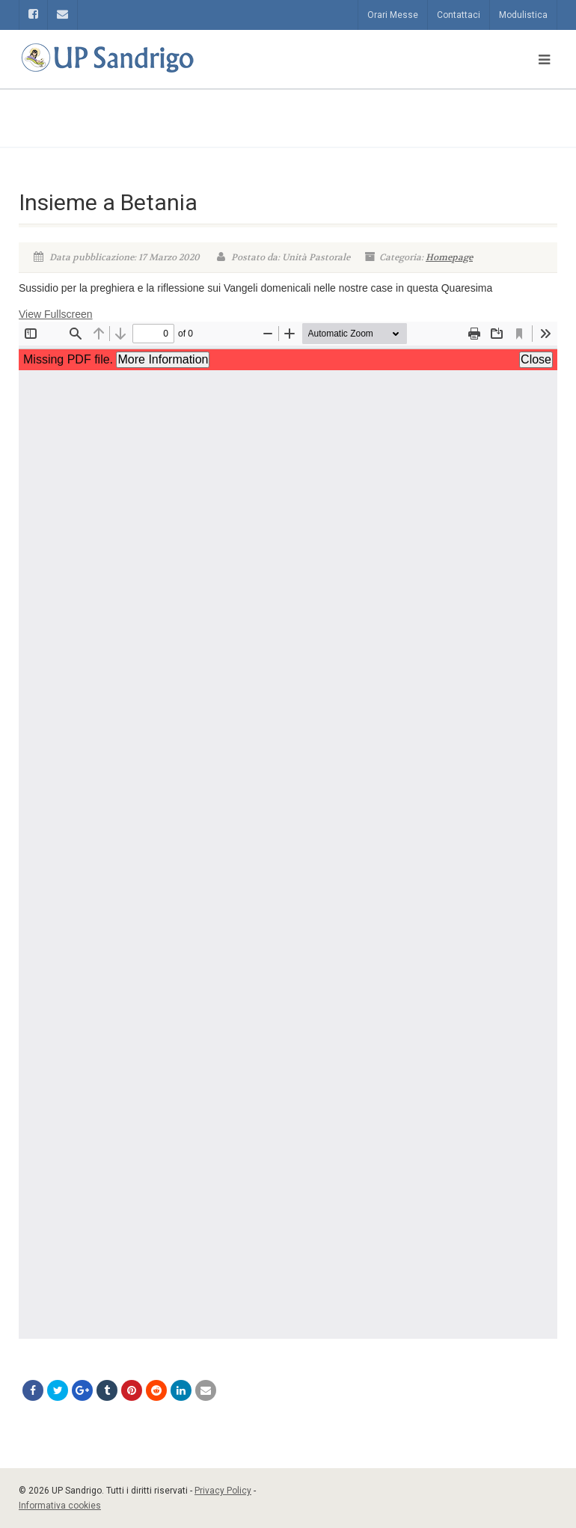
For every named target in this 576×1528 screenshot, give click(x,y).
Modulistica (523, 15)
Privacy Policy (222, 1490)
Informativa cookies (60, 1505)
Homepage (449, 257)
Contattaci (458, 15)
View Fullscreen (56, 314)
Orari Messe (392, 15)
